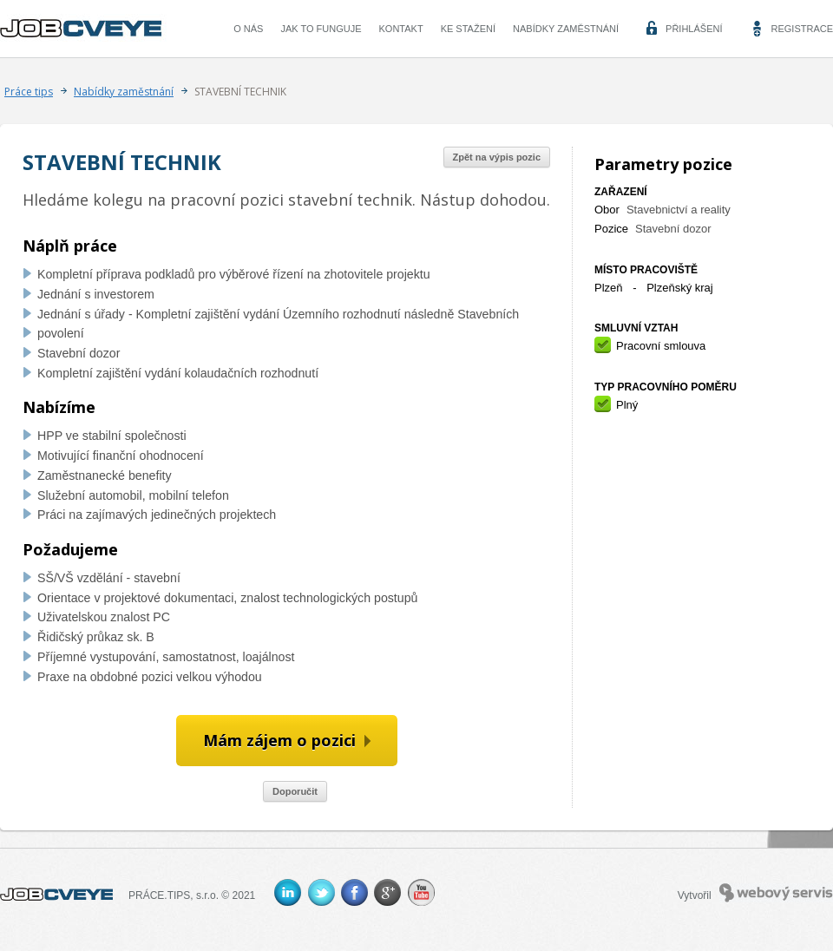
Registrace (802, 28)
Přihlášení (694, 28)
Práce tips (28, 91)
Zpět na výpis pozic (497, 157)
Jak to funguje (320, 28)
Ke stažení (468, 28)
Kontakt (401, 28)
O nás (248, 28)
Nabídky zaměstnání (566, 28)
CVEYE (85, 28)
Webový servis (776, 892)
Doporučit (295, 791)
